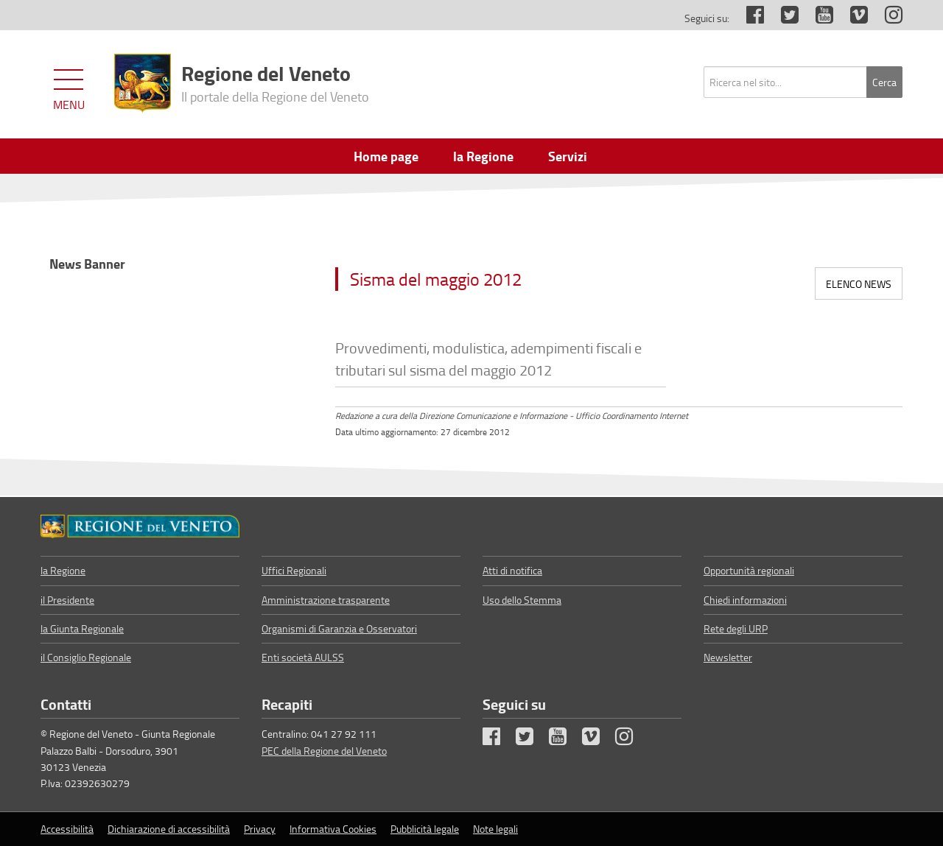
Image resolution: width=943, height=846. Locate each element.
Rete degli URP (736, 628)
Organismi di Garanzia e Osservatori (339, 628)
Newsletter (728, 657)
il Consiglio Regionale (86, 657)
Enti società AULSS (303, 657)
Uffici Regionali (294, 570)
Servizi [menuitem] (567, 156)
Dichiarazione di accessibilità (169, 829)
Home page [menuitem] (386, 156)
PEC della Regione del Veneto (324, 751)
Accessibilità (67, 829)
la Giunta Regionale (82, 628)
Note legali (495, 829)
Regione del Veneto (275, 81)
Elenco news (858, 284)
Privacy (260, 829)
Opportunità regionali (749, 570)
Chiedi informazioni (745, 600)
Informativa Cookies (333, 829)
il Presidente (67, 600)
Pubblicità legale (424, 829)
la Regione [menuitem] (483, 156)
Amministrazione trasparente (326, 600)
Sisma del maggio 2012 (436, 279)
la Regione (63, 570)
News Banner (87, 263)
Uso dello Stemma (522, 600)
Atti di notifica (512, 570)
